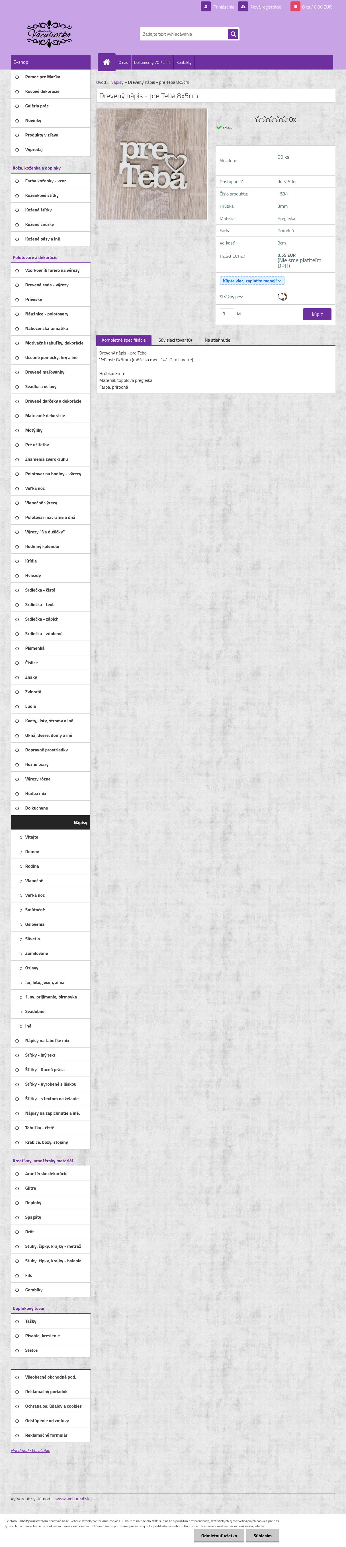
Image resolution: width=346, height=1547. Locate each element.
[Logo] (50, 34)
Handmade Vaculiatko (30, 1450)
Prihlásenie (224, 6)
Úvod (101, 82)
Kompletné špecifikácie (124, 340)
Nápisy (117, 82)
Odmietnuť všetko (219, 1535)
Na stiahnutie (217, 340)
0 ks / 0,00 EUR (317, 6)
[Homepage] (109, 62)
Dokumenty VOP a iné (152, 62)
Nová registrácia (265, 6)
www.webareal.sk (72, 1498)
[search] (233, 34)
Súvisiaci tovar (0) (175, 340)
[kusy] (227, 313)
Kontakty (184, 62)
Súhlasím (262, 1535)
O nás (123, 62)
